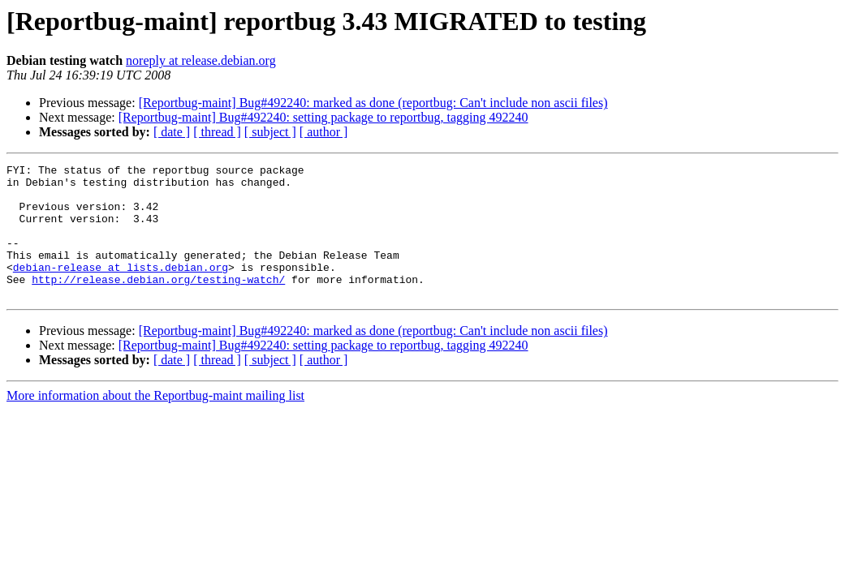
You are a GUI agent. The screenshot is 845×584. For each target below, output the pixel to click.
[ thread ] (217, 132)
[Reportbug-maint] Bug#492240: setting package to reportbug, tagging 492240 (323, 117)
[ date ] (171, 132)
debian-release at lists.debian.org (120, 288)
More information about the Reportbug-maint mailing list (155, 422)
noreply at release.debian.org (201, 60)
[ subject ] (270, 132)
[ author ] (324, 132)
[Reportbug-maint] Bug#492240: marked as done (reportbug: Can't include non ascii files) (373, 103)
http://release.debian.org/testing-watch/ (158, 303)
